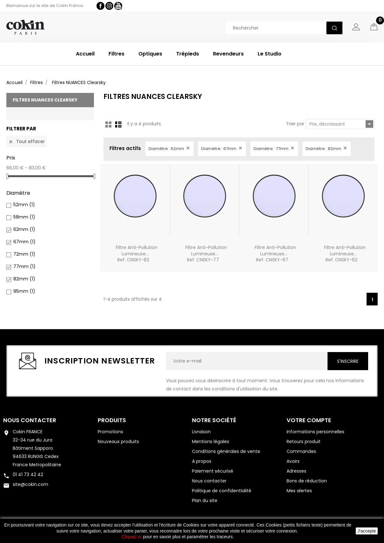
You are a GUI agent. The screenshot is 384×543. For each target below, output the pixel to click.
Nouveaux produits (118, 441)
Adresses (296, 471)
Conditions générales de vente (226, 451)
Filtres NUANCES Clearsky (45, 100)
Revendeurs (228, 53)
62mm (24, 229)
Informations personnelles (315, 432)
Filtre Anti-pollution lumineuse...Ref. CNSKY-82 (136, 253)
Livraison (201, 432)
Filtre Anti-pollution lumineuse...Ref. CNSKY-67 (275, 253)
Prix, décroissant (341, 124)
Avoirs (293, 461)
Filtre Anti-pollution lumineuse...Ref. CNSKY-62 (345, 253)
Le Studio (269, 53)
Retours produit (304, 441)
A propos (201, 461)
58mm (24, 217)
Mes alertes (299, 490)
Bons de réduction (307, 481)
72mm (24, 254)
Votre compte (309, 420)
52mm (24, 204)
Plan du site (204, 500)
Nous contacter (29, 420)
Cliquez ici (132, 536)
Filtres (116, 53)
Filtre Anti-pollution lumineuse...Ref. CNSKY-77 (206, 253)
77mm (24, 266)
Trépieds (187, 53)
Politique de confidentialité (221, 490)
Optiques (150, 53)
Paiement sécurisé (212, 471)
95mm (24, 291)
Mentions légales (210, 441)
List (118, 124)
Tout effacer (26, 141)
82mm (24, 279)
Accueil (85, 53)
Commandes (301, 451)
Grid (108, 124)
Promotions (110, 432)
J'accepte (366, 530)
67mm (24, 242)
